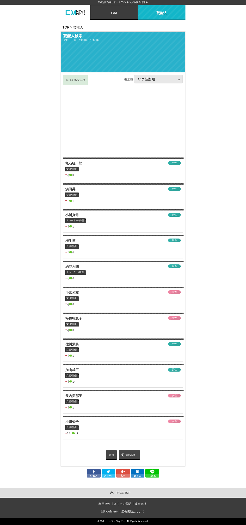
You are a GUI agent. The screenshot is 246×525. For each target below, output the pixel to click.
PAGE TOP (123, 493)
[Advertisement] (123, 121)
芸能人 (161, 13)
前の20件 (130, 455)
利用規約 (104, 504)
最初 (111, 455)
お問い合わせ (109, 511)
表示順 (153, 79)
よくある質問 (122, 504)
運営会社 (140, 504)
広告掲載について (132, 511)
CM (114, 13)
